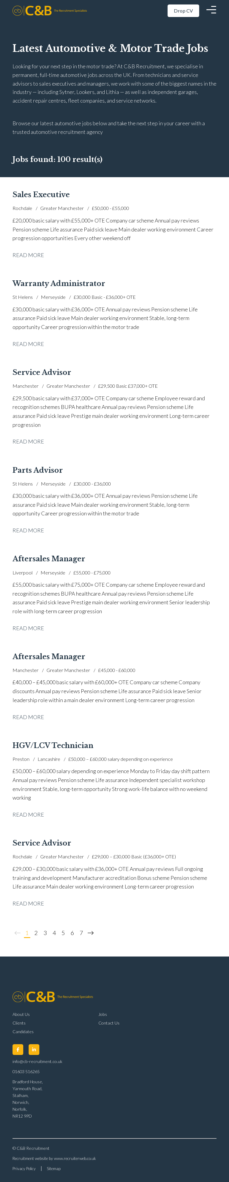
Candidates (23, 1031)
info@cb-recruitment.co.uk (37, 1061)
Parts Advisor (38, 470)
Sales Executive (41, 194)
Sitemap (54, 1168)
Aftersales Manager (49, 558)
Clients (19, 1022)
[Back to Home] (53, 10)
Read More (28, 255)
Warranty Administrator (59, 283)
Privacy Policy (24, 1168)
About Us (21, 1014)
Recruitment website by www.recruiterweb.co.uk (54, 1158)
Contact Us (109, 1022)
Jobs (102, 1014)
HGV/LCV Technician (53, 745)
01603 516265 (26, 1071)
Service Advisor (42, 372)
